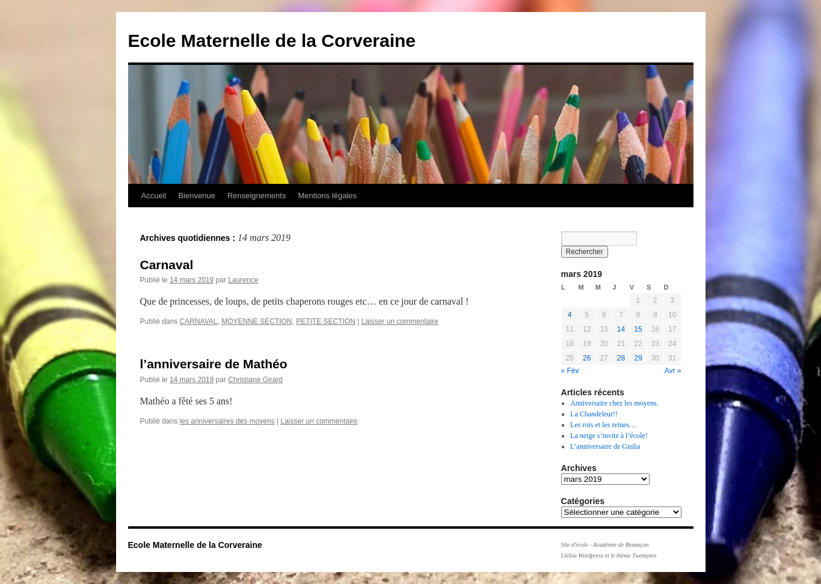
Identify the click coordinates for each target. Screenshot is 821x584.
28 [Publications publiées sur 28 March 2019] (621, 358)
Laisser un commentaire (399, 321)
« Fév (570, 371)
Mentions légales (327, 195)
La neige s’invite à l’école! (609, 435)
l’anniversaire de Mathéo (214, 364)
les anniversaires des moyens (227, 421)
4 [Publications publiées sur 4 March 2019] (570, 315)
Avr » (673, 371)
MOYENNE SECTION (256, 321)
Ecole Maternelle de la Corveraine (272, 40)
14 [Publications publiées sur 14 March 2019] (621, 329)
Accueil (154, 195)
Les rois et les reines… (603, 425)
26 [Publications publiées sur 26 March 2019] (587, 358)
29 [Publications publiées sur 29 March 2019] (638, 358)
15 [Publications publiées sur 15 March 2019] (638, 329)
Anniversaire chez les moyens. (614, 403)
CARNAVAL (199, 321)
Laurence (243, 280)
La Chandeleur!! (594, 414)
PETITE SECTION (325, 321)
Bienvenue (196, 195)
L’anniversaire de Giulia (605, 446)
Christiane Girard (255, 380)
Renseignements (256, 195)
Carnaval (167, 265)
